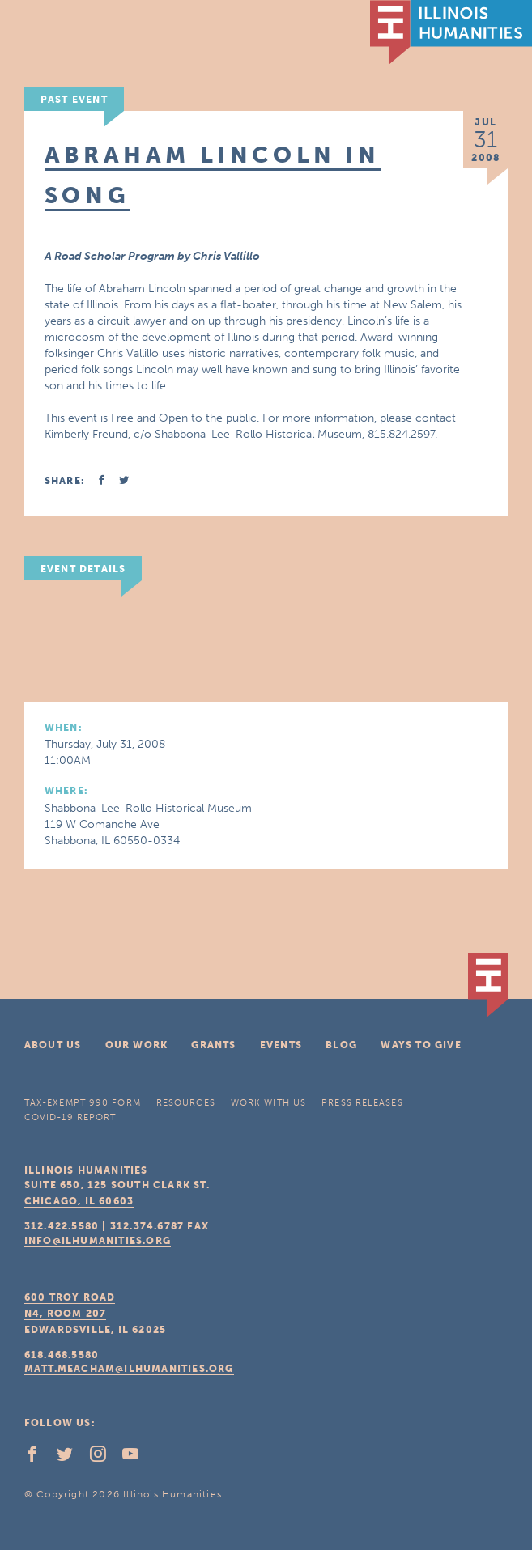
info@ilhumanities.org (97, 1240)
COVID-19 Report (70, 1117)
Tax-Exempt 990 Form (82, 1103)
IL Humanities (451, 32)
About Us (53, 1045)
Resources (185, 1103)
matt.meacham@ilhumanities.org (129, 1368)
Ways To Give (421, 1045)
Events (281, 1045)
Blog (341, 1045)
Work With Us (268, 1103)
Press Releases (361, 1103)
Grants (213, 1045)
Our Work (136, 1045)
